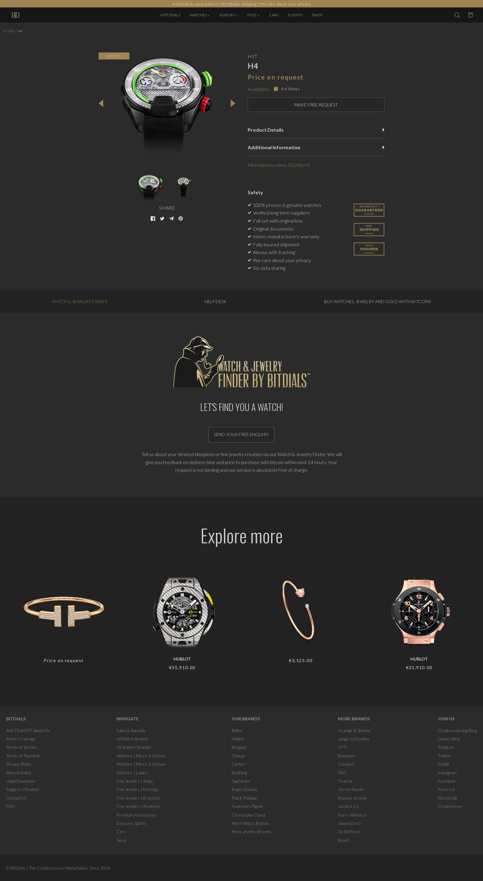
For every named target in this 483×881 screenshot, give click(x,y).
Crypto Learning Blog (457, 730)
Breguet (239, 747)
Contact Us (16, 798)
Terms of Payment (23, 755)
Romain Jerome (352, 798)
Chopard (346, 764)
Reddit (443, 764)
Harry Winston (352, 814)
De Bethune (349, 831)
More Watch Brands (250, 823)
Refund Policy (18, 772)
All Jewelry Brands (133, 747)
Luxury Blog (449, 738)
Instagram (447, 772)
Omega (238, 755)
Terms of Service (21, 747)
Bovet (343, 840)
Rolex (237, 730)
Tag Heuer (241, 781)
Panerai (345, 781)
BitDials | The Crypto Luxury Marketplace (49, 868)
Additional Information (316, 147)
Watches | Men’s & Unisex (140, 755)
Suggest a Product (22, 789)
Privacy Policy (18, 764)
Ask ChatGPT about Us (28, 730)
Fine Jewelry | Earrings (137, 789)
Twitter (444, 755)
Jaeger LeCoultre (354, 738)
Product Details (316, 130)
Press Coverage (21, 738)
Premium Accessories (136, 814)
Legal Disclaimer (21, 781)
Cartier (238, 764)
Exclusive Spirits (131, 823)
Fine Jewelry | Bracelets (138, 798)
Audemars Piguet (247, 806)
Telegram (446, 747)
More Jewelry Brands (251, 831)
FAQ (10, 806)
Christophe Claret (249, 814)
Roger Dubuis (244, 789)
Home (8, 31)
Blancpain (347, 755)
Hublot (238, 738)
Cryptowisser (450, 806)
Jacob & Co (348, 806)
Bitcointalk (447, 798)
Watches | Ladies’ (132, 772)
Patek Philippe (244, 798)
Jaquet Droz (349, 823)
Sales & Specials (130, 730)
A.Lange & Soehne (354, 730)
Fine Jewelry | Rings (134, 781)
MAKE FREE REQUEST (316, 104)
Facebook (447, 781)
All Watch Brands (132, 738)
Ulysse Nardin (351, 789)
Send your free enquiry (241, 434)
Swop (121, 840)
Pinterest (446, 789)
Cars (121, 831)
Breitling (239, 772)
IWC (342, 772)
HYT (342, 747)
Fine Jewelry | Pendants (138, 806)
